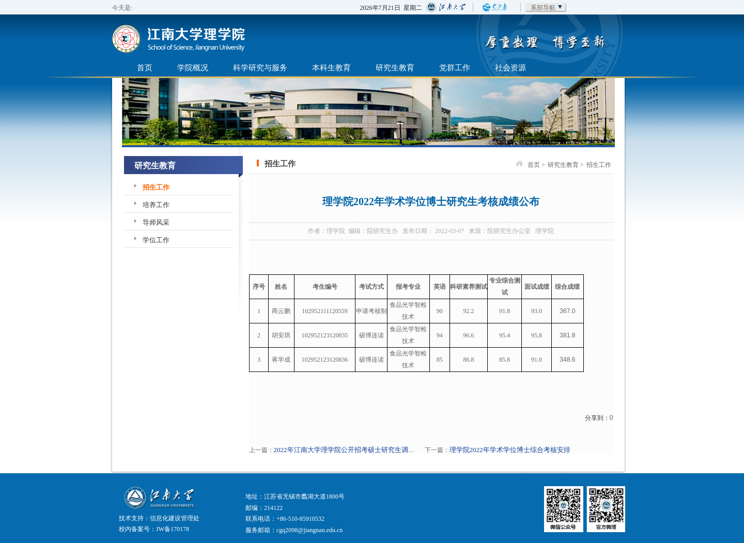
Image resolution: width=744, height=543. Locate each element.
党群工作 (454, 67)
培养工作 (156, 205)
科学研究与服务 (260, 67)
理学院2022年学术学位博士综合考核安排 (510, 450)
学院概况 (192, 67)
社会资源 (510, 67)
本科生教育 (331, 67)
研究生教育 (395, 67)
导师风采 (156, 222)
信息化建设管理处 (174, 518)
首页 (144, 67)
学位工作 (156, 240)
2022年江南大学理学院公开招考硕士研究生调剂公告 (351, 450)
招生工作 (156, 187)
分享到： (597, 418)
